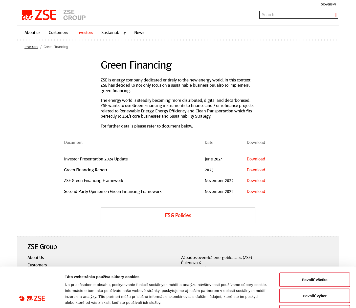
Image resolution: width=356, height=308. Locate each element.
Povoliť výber (315, 259)
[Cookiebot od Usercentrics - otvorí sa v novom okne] (32, 298)
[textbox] (298, 15)
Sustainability (113, 32)
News (139, 32)
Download (256, 158)
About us (32, 32)
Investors (84, 32)
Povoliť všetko (315, 243)
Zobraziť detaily (258, 298)
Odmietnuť (314, 275)
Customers (58, 32)
